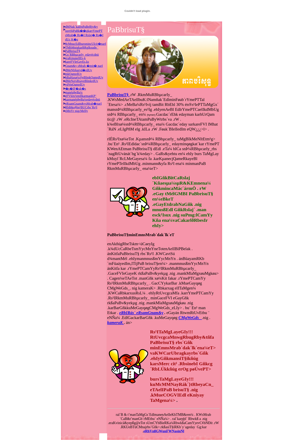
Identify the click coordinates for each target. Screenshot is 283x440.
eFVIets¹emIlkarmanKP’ (80, 96)
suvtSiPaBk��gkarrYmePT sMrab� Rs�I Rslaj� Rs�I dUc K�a (84, 35)
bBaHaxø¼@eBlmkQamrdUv (84, 77)
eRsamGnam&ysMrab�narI (83, 103)
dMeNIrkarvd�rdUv (78, 70)
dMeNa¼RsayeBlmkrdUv (81, 81)
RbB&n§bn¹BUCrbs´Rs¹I (81, 107)
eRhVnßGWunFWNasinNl (163, 431)
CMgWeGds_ (189, 317)
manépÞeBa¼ (74, 92)
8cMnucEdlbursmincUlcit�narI (85, 43)
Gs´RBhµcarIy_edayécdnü (82, 54)
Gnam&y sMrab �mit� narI (84, 65)
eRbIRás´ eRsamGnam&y (141, 312)
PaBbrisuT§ (72, 51)
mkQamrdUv (73, 74)
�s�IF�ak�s (75, 88)
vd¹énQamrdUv (75, 84)
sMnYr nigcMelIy (76, 111)
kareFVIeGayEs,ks (77, 61)
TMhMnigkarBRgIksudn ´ (81, 47)
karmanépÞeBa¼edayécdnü (82, 99)
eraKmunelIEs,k (75, 58)
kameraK (115, 322)
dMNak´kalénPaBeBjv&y (81, 26)
